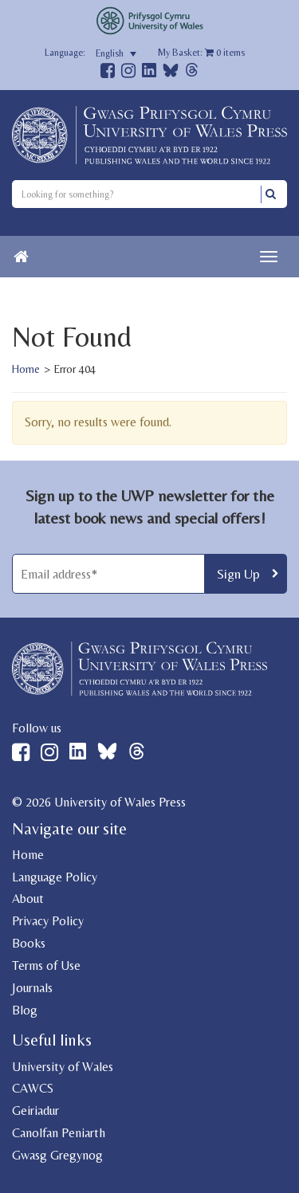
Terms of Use (46, 965)
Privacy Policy (48, 920)
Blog (24, 1010)
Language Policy (54, 877)
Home (26, 369)
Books (28, 943)
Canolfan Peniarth (58, 1132)
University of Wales (62, 1066)
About (28, 898)
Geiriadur (35, 1110)
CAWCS (32, 1088)
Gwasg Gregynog (57, 1155)
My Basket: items (201, 52)
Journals (32, 987)
